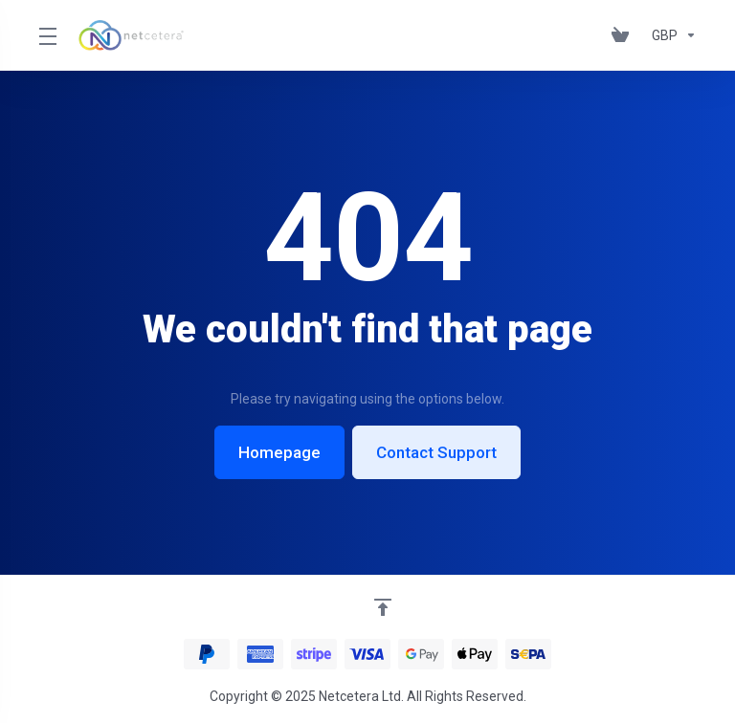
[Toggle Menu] (47, 35)
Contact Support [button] (436, 452)
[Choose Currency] (670, 35)
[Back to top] (383, 607)
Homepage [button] (279, 452)
